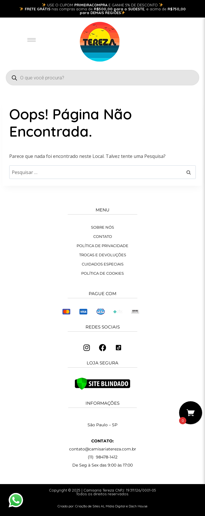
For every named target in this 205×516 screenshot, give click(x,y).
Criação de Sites (87, 506)
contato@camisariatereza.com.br (102, 449)
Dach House (138, 506)
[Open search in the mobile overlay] (102, 77)
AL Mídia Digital (113, 506)
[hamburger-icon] (31, 40)
